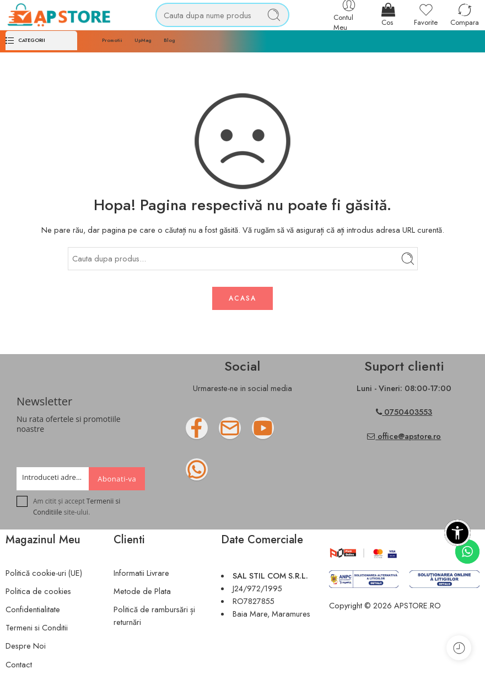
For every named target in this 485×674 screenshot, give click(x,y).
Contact (19, 664)
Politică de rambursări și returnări (154, 615)
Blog (169, 40)
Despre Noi (26, 645)
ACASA (242, 298)
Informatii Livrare (141, 573)
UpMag (143, 40)
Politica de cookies (38, 591)
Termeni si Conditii (37, 627)
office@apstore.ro (404, 436)
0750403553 (408, 412)
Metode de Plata (142, 591)
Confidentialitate (33, 609)
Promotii (112, 40)
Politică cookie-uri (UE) (44, 573)
